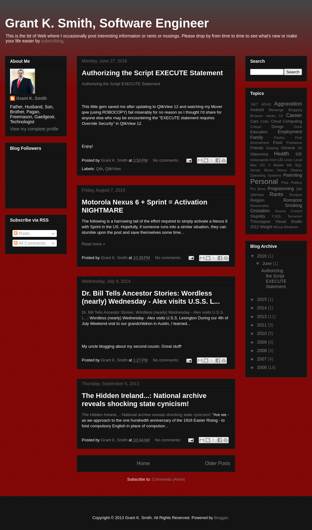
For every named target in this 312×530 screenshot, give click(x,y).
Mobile (278, 165)
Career (294, 115)
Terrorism (294, 216)
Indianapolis (259, 160)
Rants (276, 194)
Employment (290, 131)
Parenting (292, 175)
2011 (262, 324)
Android (257, 110)
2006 (262, 367)
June (267, 263)
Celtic (265, 121)
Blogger (221, 517)
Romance (292, 200)
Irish (273, 160)
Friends (256, 148)
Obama (296, 170)
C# (281, 116)
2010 (262, 333)
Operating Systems (265, 175)
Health (281, 154)
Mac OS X (260, 165)
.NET (254, 104)
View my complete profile (34, 128)
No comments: (166, 160)
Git (300, 148)
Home (143, 463)
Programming (281, 188)
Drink (298, 127)
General (288, 148)
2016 (262, 255)
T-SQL (276, 216)
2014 (262, 307)
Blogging (295, 110)
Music (268, 170)
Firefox (279, 138)
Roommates (259, 206)
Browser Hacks (263, 116)
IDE (298, 154)
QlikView (113, 168)
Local (298, 160)
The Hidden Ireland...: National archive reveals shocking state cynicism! (144, 400)
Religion (257, 200)
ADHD (266, 104)
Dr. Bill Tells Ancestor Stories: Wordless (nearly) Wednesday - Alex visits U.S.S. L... (151, 297)
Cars (254, 121)
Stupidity (257, 216)
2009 (262, 342)
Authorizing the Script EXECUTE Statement (152, 73)
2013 (262, 316)
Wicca (278, 227)
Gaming (272, 148)
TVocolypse (260, 221)
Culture (255, 127)
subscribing (52, 40)
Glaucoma (259, 154)
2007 (262, 358)
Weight (266, 227)
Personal (264, 181)
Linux (288, 160)
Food (277, 142)
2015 (262, 299)
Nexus (282, 170)
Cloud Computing (286, 121)
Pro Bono (258, 189)
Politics (296, 182)
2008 (262, 350)
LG (280, 160)
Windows (291, 227)
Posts (22, 233)
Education (259, 132)
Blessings (276, 110)
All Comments (30, 243)
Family (256, 137)
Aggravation (288, 104)
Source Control (288, 211)
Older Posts (217, 463)
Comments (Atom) (168, 479)
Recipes (296, 195)
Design (277, 127)
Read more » (93, 244)
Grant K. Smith (31, 98)
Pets (284, 182)
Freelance (294, 143)
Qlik (99, 168)
